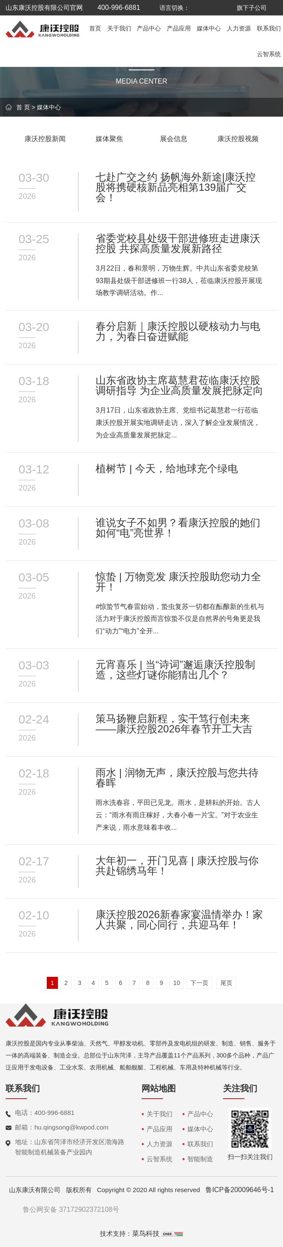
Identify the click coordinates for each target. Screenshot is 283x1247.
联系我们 (269, 28)
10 (176, 982)
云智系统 (269, 54)
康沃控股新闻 (45, 138)
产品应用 (179, 28)
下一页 (199, 982)
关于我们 (119, 28)
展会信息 (173, 138)
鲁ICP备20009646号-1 (239, 1189)
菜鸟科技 (146, 1233)
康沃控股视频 (238, 138)
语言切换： (175, 7)
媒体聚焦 (109, 138)
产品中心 (149, 28)
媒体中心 (209, 28)
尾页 (226, 982)
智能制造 (200, 1159)
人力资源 (239, 28)
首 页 (23, 107)
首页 (95, 28)
